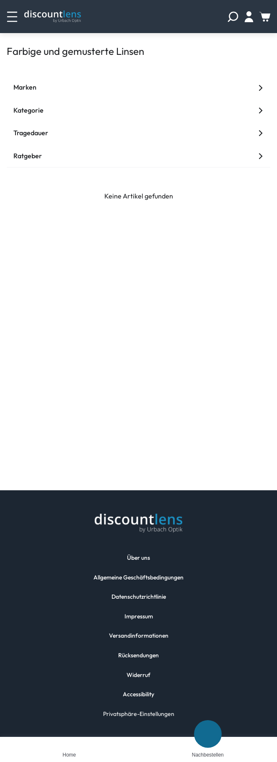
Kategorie (138, 110)
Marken (138, 87)
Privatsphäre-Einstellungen (138, 714)
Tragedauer (138, 133)
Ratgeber (138, 156)
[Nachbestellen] (208, 734)
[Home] (69, 743)
